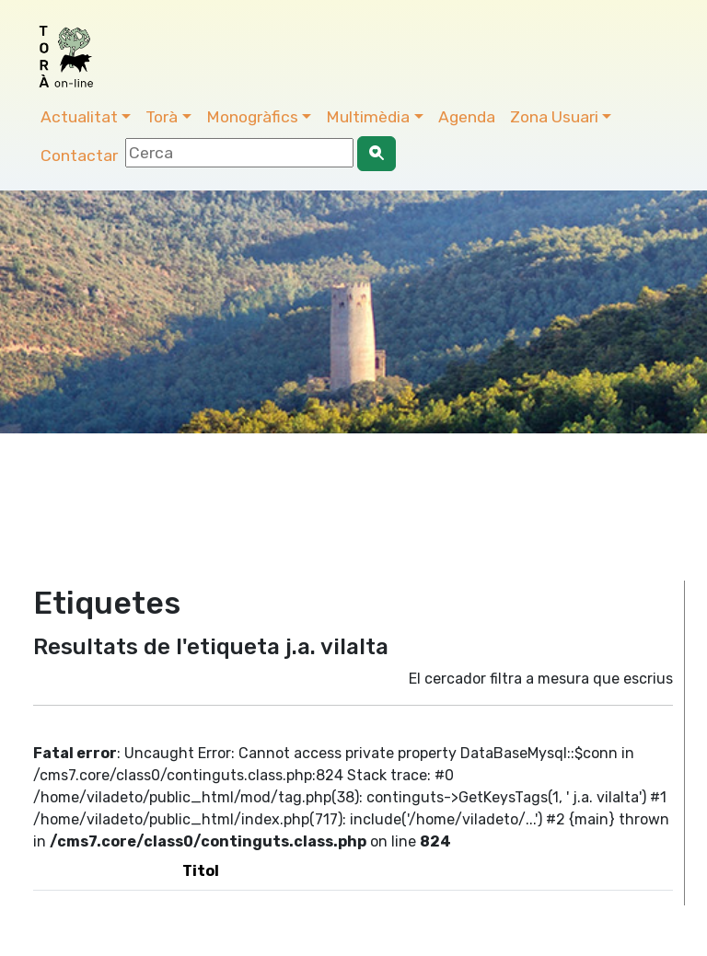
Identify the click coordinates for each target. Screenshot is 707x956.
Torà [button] (161, 117)
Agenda (466, 117)
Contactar (79, 155)
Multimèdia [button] (368, 117)
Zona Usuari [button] (554, 117)
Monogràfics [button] (252, 117)
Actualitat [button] (79, 117)
